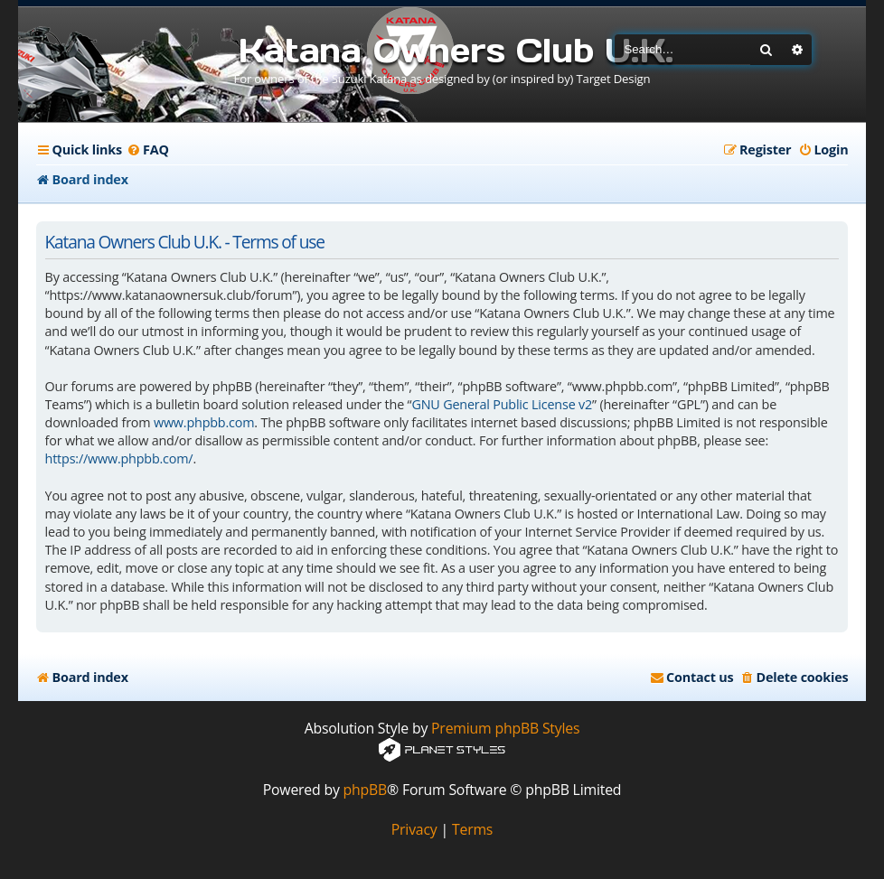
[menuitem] (148, 150)
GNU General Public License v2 (501, 404)
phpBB (365, 790)
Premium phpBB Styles (505, 728)
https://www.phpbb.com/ (119, 458)
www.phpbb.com (204, 422)
